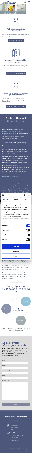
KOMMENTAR (6, 380)
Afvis (16, 256)
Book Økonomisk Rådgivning (16, 106)
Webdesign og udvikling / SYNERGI (16, 448)
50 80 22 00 (14, 433)
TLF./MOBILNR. (6, 370)
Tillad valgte (16, 251)
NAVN (4, 360)
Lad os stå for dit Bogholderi (16, 73)
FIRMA (4, 365)
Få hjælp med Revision (16, 41)
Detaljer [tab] (16, 199)
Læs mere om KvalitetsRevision (11, 176)
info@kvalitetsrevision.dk (17, 435)
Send (16, 404)
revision (20, 133)
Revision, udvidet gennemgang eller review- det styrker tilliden (16, 12)
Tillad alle (16, 246)
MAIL (4, 375)
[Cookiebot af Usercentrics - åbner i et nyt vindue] (23, 195)
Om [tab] (26, 199)
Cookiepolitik (14, 440)
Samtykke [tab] (5, 199)
